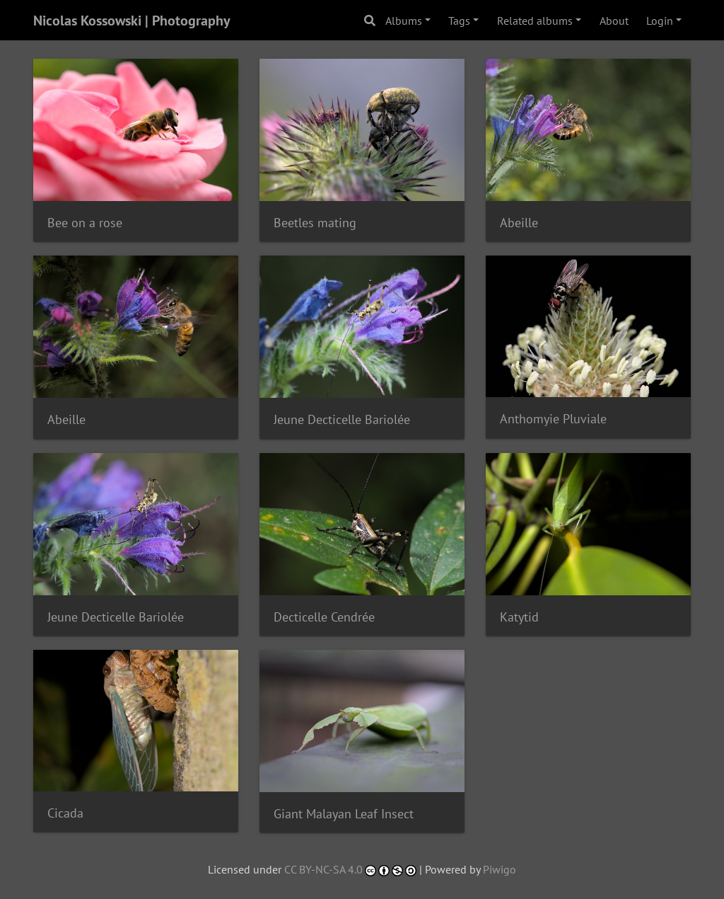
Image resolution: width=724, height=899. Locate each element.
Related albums (535, 20)
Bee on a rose (84, 222)
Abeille (519, 222)
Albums (403, 20)
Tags (459, 20)
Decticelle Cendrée (324, 616)
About (614, 20)
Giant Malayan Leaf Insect (344, 813)
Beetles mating (315, 222)
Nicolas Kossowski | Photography (131, 20)
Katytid (519, 616)
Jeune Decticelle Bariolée (342, 419)
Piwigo (499, 869)
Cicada (65, 813)
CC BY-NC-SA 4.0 (323, 869)
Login (659, 20)
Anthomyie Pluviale (553, 418)
